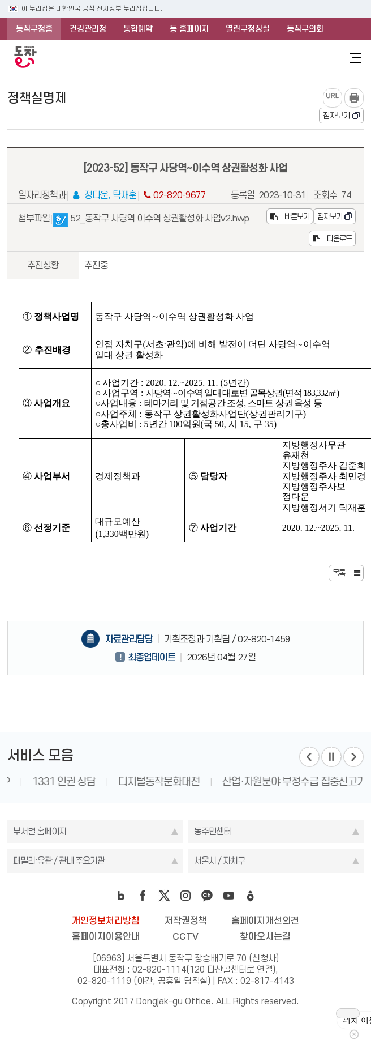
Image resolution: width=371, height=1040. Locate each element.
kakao (207, 895)
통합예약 (138, 29)
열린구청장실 (248, 29)
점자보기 (336, 115)
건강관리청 (88, 29)
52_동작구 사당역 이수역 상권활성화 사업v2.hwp (151, 220)
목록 (339, 572)
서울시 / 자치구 (219, 860)
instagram (185, 895)
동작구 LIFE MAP (53, 781)
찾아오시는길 (265, 936)
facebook (142, 895)
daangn (250, 895)
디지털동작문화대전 (236, 781)
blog (121, 895)
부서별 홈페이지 (39, 831)
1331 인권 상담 (141, 781)
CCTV (185, 936)
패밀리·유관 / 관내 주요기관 (59, 860)
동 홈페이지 (189, 29)
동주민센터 (212, 831)
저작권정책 (186, 920)
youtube (228, 895)
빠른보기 (289, 216)
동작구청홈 (34, 29)
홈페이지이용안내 (106, 936)
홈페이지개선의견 (265, 920)
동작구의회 (305, 29)
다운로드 (332, 238)
